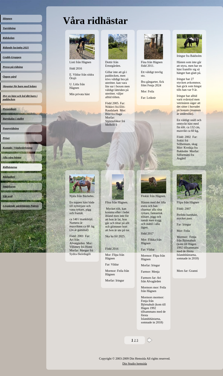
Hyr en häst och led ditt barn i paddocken (20, 97)
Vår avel (7, 196)
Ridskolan (9, 37)
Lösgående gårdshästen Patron (20, 205)
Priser (6, 138)
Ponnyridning (11, 128)
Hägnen (7, 18)
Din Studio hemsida (134, 363)
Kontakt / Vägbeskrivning (17, 147)
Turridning (9, 28)
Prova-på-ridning (13, 66)
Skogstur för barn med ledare (20, 86)
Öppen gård (9, 76)
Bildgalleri (9, 176)
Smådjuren (9, 186)
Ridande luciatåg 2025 (16, 47)
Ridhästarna (10, 167)
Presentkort (9, 109)
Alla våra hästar (12, 157)
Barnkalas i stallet (13, 118)
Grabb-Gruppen (12, 57)
